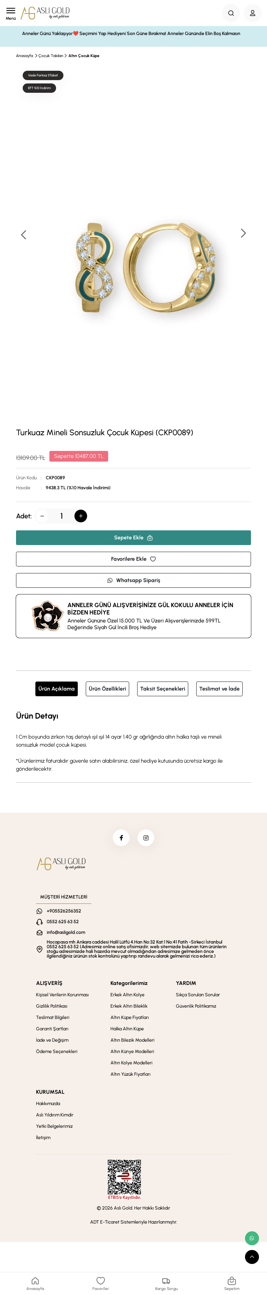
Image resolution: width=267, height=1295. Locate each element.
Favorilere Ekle (133, 559)
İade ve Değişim (52, 1040)
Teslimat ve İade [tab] (219, 689)
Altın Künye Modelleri (132, 1051)
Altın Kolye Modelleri (131, 1063)
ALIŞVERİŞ (49, 983)
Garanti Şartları (52, 1029)
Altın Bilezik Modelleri (132, 1040)
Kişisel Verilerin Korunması (62, 995)
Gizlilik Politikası (51, 1006)
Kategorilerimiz (129, 983)
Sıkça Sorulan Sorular (198, 995)
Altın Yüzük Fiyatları (130, 1074)
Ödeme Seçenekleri (56, 1051)
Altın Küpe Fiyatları (129, 1017)
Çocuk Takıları (50, 55)
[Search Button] (231, 13)
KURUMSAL (50, 1092)
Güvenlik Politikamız (196, 1006)
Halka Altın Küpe (127, 1029)
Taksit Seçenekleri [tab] (162, 689)
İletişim (43, 1137)
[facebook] (121, 837)
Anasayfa (24, 55)
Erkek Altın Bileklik (129, 1006)
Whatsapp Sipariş (133, 580)
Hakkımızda (48, 1103)
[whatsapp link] (252, 1238)
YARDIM (186, 983)
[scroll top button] (252, 1257)
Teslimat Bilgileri (52, 1017)
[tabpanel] (133, 741)
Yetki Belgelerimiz (54, 1126)
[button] (243, 234)
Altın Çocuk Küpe (83, 55)
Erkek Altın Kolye (127, 995)
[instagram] (146, 837)
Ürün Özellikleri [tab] (107, 689)
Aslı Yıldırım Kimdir (54, 1115)
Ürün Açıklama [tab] (56, 689)
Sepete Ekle (133, 537)
